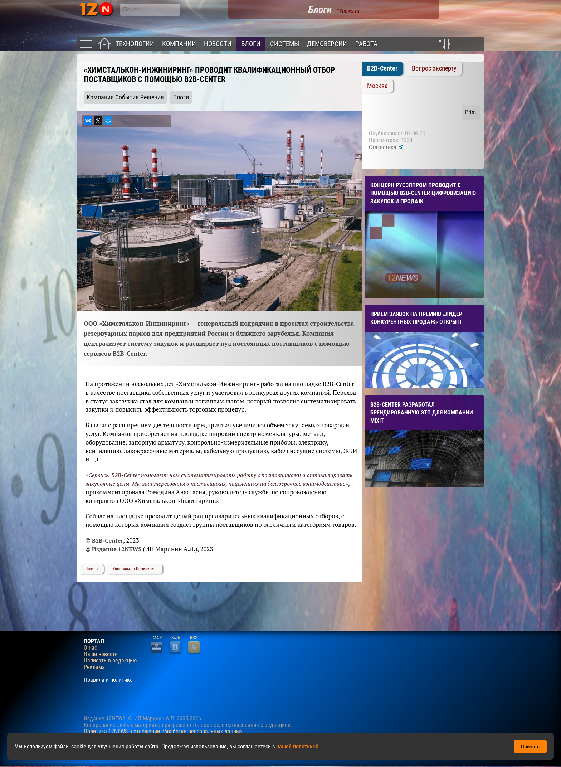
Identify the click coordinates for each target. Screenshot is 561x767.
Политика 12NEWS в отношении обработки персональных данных (163, 731)
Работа (366, 44)
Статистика (386, 147)
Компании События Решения (125, 97)
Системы (284, 44)
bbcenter (92, 569)
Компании (179, 44)
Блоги (250, 44)
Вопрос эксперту (434, 68)
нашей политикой (297, 746)
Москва (377, 85)
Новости (217, 44)
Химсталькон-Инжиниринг (135, 569)
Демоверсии (327, 44)
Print (470, 112)
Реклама (94, 667)
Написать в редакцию (110, 660)
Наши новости (101, 654)
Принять (530, 746)
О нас (90, 648)
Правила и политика (108, 680)
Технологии (135, 44)
